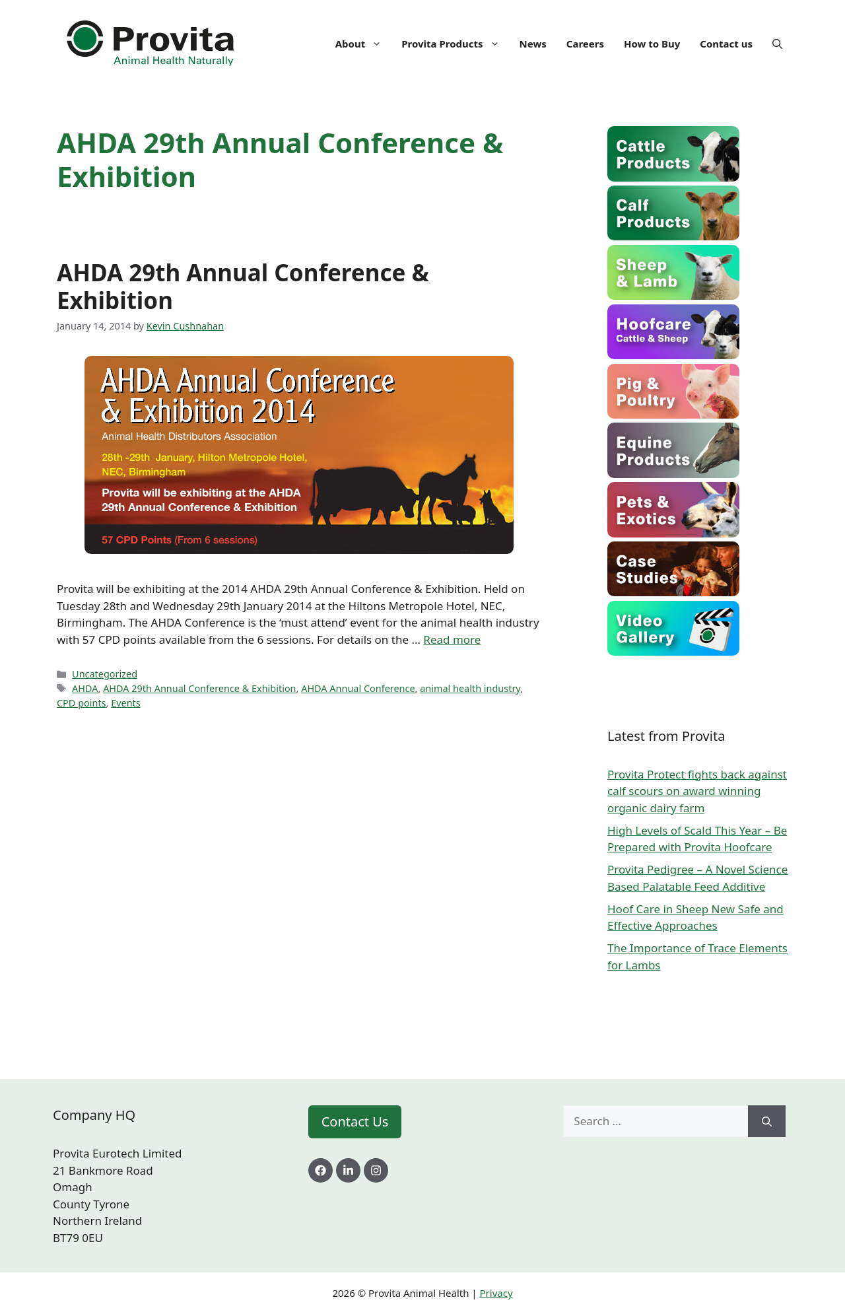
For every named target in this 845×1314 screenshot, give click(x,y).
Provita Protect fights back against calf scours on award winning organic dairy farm (697, 791)
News (533, 43)
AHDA (85, 688)
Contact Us (355, 1121)
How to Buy (652, 43)
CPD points (81, 703)
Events (126, 703)
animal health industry (470, 688)
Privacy (496, 1292)
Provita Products (455, 43)
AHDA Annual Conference (358, 688)
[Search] (767, 1121)
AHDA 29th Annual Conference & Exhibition (243, 286)
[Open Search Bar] (777, 43)
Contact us (726, 43)
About (363, 43)
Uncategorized (104, 674)
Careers (585, 43)
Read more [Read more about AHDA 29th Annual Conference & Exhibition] (452, 639)
